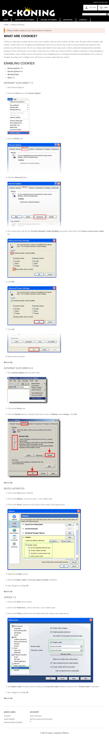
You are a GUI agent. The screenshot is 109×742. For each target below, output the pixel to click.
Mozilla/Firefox (13, 74)
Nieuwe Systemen (49, 20)
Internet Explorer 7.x (15, 68)
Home (5, 20)
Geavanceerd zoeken (13, 722)
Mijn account (36, 716)
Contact (83, 20)
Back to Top (8, 362)
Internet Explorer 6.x (15, 71)
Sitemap (7, 716)
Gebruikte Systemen (24, 20)
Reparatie (68, 20)
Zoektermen (9, 719)
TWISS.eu (65, 733)
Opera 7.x (11, 78)
